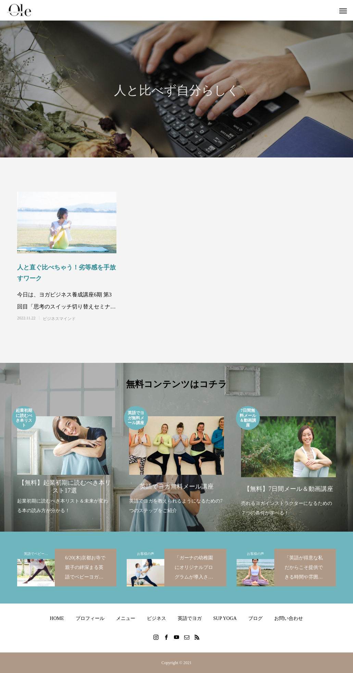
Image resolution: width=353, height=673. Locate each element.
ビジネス (156, 618)
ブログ (255, 618)
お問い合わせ (288, 618)
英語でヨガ (190, 618)
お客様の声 (145, 554)
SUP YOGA (225, 618)
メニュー (125, 618)
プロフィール (90, 618)
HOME (57, 618)
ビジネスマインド (59, 318)
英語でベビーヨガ (37, 554)
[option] (64, 461)
